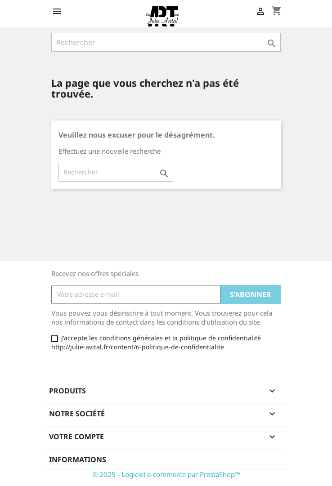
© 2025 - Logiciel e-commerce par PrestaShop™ (166, 474)
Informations (77, 459)
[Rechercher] (166, 42)
